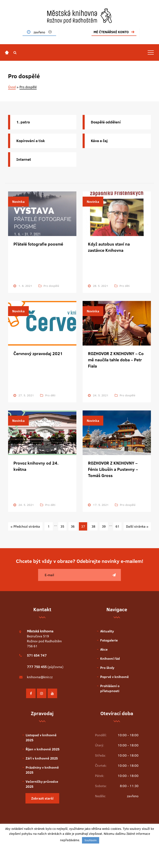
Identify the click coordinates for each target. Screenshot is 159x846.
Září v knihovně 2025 (42, 758)
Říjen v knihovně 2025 (42, 749)
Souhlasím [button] (90, 840)
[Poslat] (114, 575)
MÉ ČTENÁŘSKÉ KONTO (111, 32)
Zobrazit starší (42, 798)
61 (117, 526)
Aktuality (107, 631)
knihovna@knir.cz (40, 677)
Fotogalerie (109, 640)
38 (93, 526)
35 (62, 526)
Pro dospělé (51, 286)
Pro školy (107, 667)
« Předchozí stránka (25, 526)
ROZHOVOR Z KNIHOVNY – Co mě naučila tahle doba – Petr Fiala (116, 360)
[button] (15, 52)
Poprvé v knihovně (114, 676)
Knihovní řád (110, 658)
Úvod (12, 87)
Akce (104, 649)
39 (104, 526)
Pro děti (124, 286)
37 (83, 526)
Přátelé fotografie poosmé (38, 244)
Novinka (18, 201)
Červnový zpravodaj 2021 (38, 353)
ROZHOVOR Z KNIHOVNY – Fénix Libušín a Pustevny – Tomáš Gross (113, 469)
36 (73, 526)
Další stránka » (137, 526)
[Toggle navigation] (150, 52)
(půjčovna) (45, 667)
